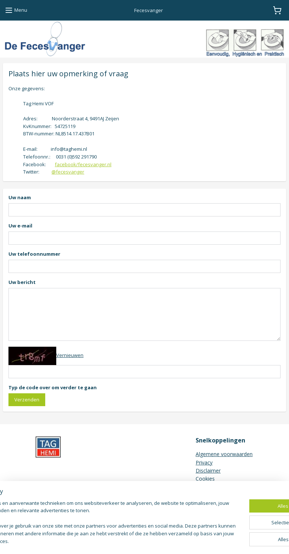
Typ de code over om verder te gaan (52, 387)
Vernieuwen (69, 355)
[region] (96, 519)
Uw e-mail (20, 225)
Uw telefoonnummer (34, 254)
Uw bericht (22, 282)
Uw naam (19, 197)
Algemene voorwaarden (224, 454)
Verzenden (26, 399)
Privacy (204, 462)
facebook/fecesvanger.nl (83, 164)
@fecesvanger (67, 171)
